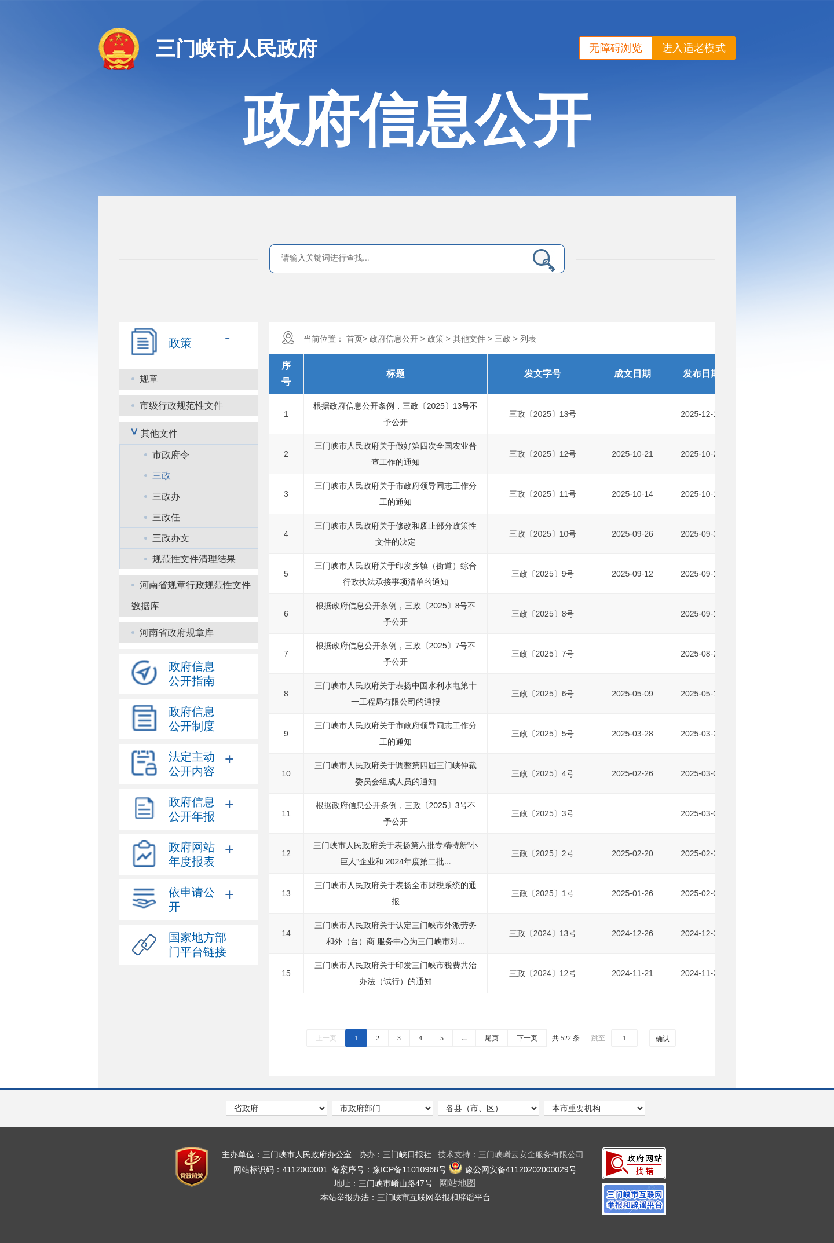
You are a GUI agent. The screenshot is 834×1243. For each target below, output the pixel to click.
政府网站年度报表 (192, 854)
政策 (180, 342)
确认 (663, 1039)
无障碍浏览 (615, 48)
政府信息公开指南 (192, 673)
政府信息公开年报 (192, 809)
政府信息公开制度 (192, 718)
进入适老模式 (694, 48)
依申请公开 (192, 899)
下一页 (527, 1038)
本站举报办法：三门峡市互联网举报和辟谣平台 (405, 1197)
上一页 (326, 1038)
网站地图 (457, 1183)
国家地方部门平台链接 (197, 944)
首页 (354, 338)
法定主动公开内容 (192, 764)
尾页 (492, 1038)
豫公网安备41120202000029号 (513, 1169)
